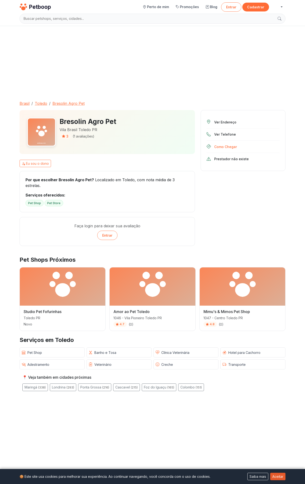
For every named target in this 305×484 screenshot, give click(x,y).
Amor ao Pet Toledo (131, 311)
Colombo (191, 387)
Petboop (35, 7)
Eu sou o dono (35, 163)
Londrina (63, 387)
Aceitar (277, 476)
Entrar (231, 7)
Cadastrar (255, 7)
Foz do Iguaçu (159, 387)
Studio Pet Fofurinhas (42, 311)
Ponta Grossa (94, 387)
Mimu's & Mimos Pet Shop (226, 311)
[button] (277, 7)
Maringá (35, 387)
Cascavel (126, 387)
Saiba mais (257, 476)
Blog (211, 7)
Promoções (187, 7)
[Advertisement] (152, 61)
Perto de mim (156, 7)
